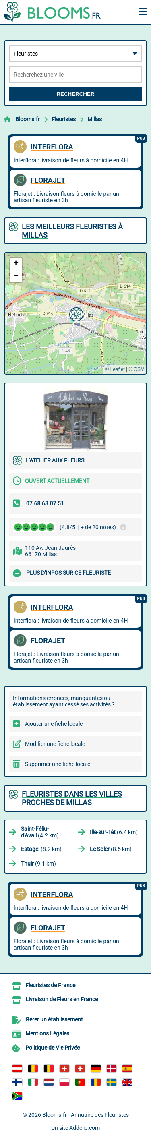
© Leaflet (114, 369)
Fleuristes (64, 119)
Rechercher (75, 94)
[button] (75, 313)
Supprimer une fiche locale (57, 764)
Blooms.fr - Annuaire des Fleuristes (85, 1115)
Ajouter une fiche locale (54, 724)
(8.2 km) (41, 849)
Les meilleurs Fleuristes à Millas (72, 230)
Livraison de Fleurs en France (61, 999)
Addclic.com (84, 1128)
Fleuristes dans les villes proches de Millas (72, 798)
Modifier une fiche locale (55, 744)
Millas (94, 119)
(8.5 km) (111, 849)
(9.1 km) (38, 863)
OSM (139, 369)
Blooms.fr (27, 119)
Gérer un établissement (54, 1019)
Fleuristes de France (50, 985)
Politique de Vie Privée (52, 1047)
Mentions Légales (47, 1033)
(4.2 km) (40, 832)
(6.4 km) (114, 832)
